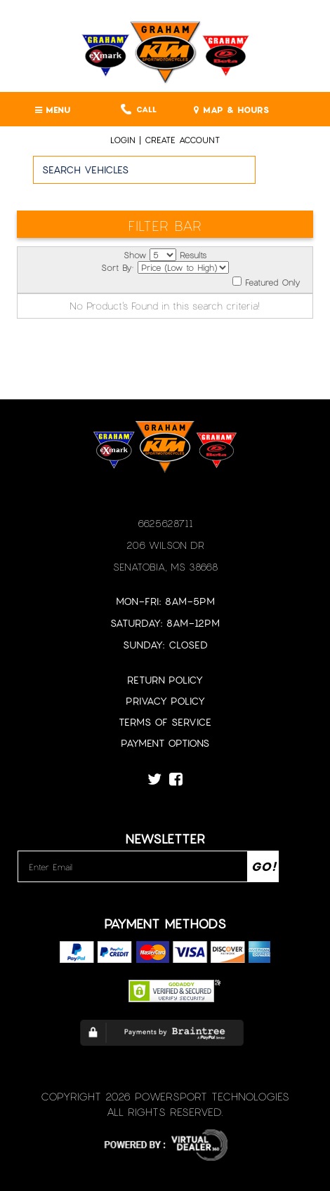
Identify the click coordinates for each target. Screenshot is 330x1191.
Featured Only (266, 282)
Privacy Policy (165, 701)
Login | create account (165, 140)
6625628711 (165, 523)
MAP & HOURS (231, 109)
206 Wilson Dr (165, 545)
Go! (293, 176)
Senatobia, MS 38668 (165, 567)
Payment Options (165, 743)
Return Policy (165, 680)
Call (139, 109)
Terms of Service (165, 722)
